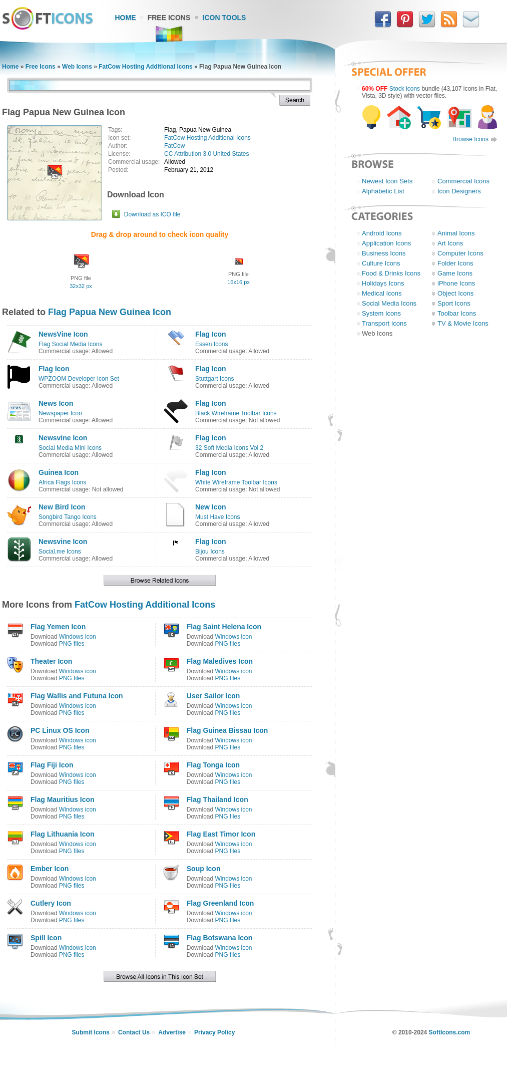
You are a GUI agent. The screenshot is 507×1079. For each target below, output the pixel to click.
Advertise (172, 1032)
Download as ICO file (152, 214)
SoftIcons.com (449, 1032)
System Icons (381, 313)
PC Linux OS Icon (60, 730)
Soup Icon (204, 869)
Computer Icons (460, 253)
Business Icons (383, 253)
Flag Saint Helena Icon (224, 627)
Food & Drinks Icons (391, 273)
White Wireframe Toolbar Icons (236, 482)
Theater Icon (51, 661)
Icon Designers (459, 191)
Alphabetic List (383, 191)
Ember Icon (50, 869)
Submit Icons (91, 1032)
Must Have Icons (217, 516)
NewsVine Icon (63, 334)
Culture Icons (381, 263)
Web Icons (77, 66)
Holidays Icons (383, 283)
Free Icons (169, 18)
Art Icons (450, 243)
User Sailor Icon (213, 696)
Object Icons (455, 293)
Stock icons (404, 88)
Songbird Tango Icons (68, 516)
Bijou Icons (210, 551)
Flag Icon (210, 334)
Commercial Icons (463, 181)
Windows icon (77, 636)
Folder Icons (455, 263)
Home (125, 18)
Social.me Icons (60, 551)
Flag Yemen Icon (58, 627)
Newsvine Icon (63, 438)
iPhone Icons (456, 283)
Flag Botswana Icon (219, 938)
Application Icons (386, 243)
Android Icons (382, 233)
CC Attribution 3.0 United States (206, 153)
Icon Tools (224, 18)
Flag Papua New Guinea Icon (109, 312)
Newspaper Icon (60, 413)
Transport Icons (384, 323)
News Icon (56, 403)
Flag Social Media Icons (70, 344)
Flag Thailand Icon (217, 799)
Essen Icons (211, 344)
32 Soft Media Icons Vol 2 (229, 447)
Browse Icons (470, 139)
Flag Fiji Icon (52, 765)
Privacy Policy (214, 1032)
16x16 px (238, 282)
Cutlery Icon (51, 903)
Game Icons (454, 273)
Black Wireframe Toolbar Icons (236, 413)
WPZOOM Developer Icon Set (79, 378)
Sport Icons (453, 303)
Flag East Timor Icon (221, 834)
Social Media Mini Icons (70, 447)
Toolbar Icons (456, 313)
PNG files (72, 643)
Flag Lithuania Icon (63, 834)
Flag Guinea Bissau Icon (227, 730)
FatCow (174, 145)
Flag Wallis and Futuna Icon (77, 696)
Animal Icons (455, 233)
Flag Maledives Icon (220, 661)
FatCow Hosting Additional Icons (146, 66)
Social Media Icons (389, 303)
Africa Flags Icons (62, 482)
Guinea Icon (59, 472)
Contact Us (134, 1032)
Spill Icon (46, 938)
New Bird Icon (62, 507)
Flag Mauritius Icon (63, 799)
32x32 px (81, 286)
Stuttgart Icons (214, 378)
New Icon (210, 507)
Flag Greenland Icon (220, 903)
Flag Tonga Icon (213, 765)
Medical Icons (381, 293)
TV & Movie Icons (462, 323)
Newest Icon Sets (387, 181)
